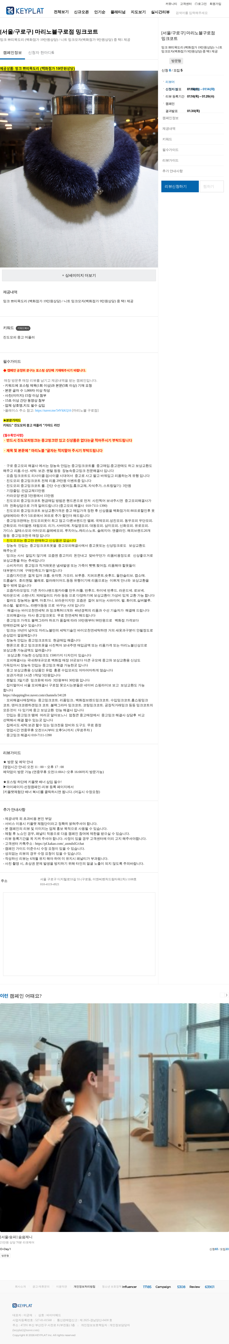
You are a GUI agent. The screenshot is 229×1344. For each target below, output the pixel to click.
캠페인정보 (12, 53)
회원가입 (215, 3)
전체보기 (57, 12)
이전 (222, 995)
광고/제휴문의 (41, 1286)
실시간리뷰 (160, 12)
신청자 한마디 (41, 52)
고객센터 (186, 3)
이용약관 (61, 1286)
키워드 (167, 139)
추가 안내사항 (172, 171)
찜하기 (208, 186)
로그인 (201, 4)
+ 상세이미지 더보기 (79, 275)
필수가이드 (170, 150)
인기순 (99, 12)
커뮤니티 (171, 3)
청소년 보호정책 (112, 1286)
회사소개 (20, 1286)
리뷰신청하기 (176, 186)
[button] (53, 410)
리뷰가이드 (170, 160)
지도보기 (138, 12)
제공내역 (168, 128)
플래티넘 (118, 12)
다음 (226, 995)
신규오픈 (81, 12)
